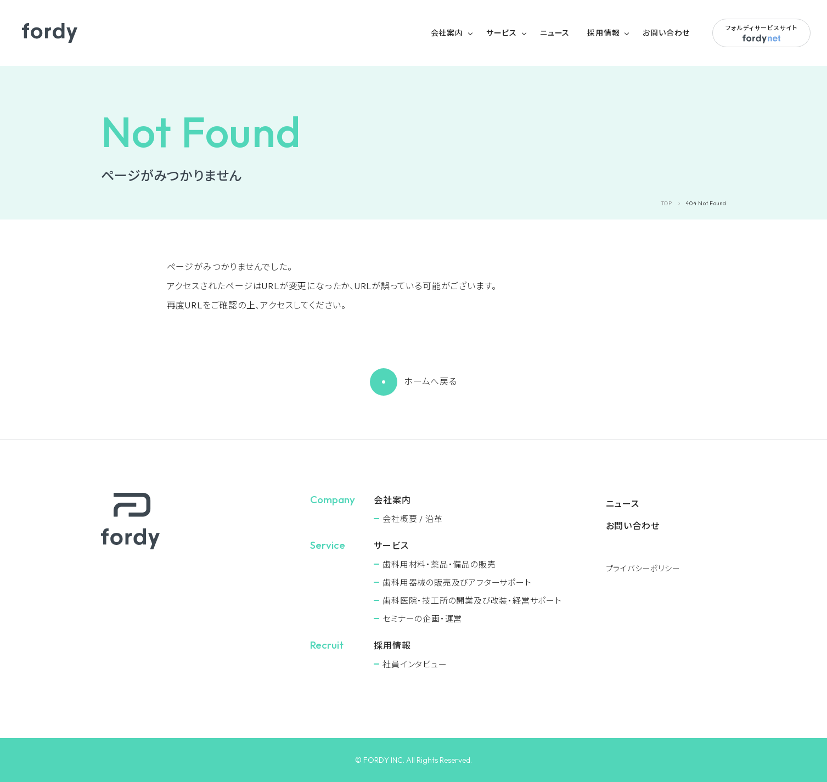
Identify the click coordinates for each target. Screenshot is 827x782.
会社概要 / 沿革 (412, 519)
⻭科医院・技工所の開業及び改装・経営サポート (472, 600)
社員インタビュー (414, 664)
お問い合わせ (666, 33)
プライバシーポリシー (643, 568)
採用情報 (603, 33)
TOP (666, 203)
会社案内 (447, 33)
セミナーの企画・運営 (422, 619)
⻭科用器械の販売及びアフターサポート (456, 582)
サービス (501, 33)
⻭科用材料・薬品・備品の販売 (439, 564)
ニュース (555, 33)
